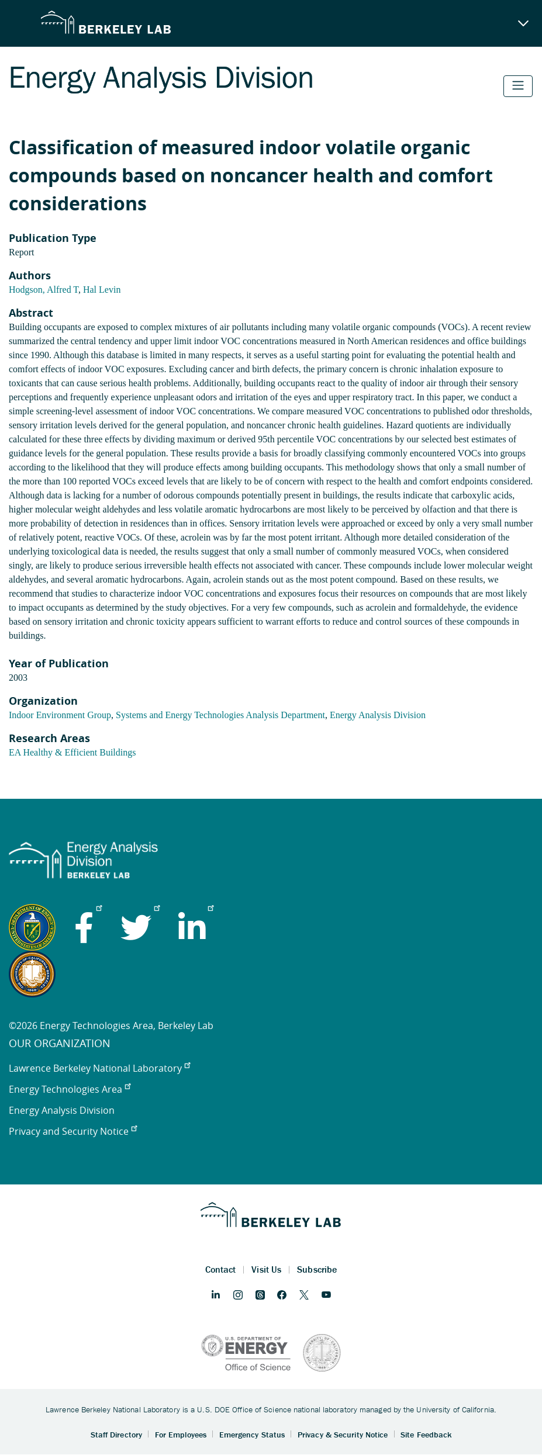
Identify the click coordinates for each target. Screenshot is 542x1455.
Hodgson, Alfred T (43, 290)
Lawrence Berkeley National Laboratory (99, 1068)
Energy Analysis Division (378, 715)
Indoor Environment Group (60, 715)
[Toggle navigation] (518, 86)
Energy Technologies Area (69, 1089)
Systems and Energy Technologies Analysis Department (220, 715)
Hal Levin (101, 290)
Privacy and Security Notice (73, 1131)
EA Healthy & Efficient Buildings (72, 752)
